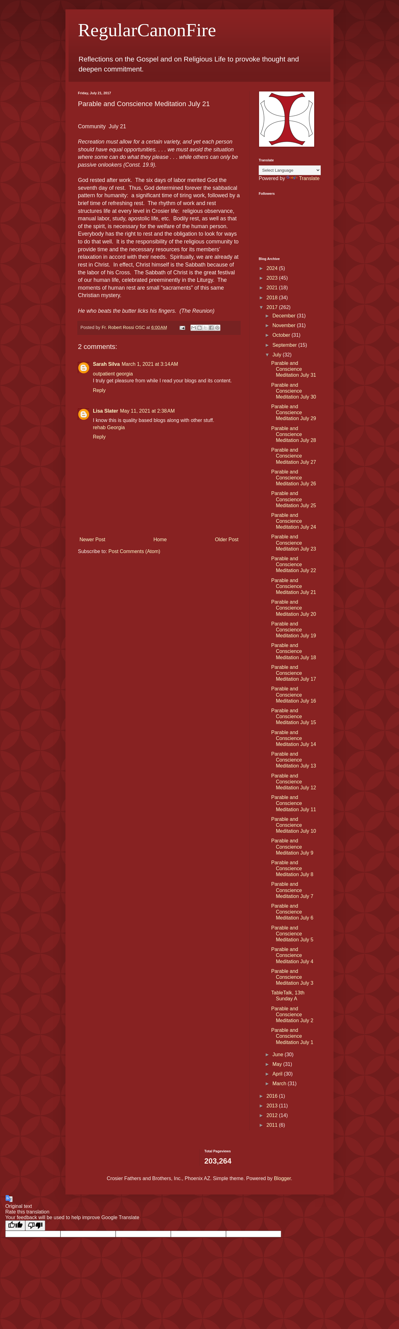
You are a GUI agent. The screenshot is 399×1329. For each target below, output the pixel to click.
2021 (273, 287)
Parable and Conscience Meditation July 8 (292, 868)
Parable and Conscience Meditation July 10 (293, 825)
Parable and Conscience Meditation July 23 (293, 542)
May (277, 1064)
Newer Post (92, 539)
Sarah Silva (106, 364)
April (278, 1073)
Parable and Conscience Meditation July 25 (293, 499)
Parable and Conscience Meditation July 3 (292, 977)
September (285, 345)
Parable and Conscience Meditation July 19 (293, 629)
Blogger (282, 1178)
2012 (273, 1115)
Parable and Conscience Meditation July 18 (293, 651)
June (278, 1054)
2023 (273, 278)
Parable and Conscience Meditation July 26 (293, 477)
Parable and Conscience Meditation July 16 (293, 694)
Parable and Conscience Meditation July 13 (293, 759)
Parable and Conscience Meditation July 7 (292, 890)
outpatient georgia (113, 373)
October (281, 335)
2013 (273, 1105)
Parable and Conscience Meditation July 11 (293, 803)
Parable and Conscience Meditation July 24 (293, 521)
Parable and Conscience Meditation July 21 (293, 586)
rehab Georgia (109, 427)
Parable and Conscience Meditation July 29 (293, 412)
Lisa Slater (105, 411)
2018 (273, 297)
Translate (303, 178)
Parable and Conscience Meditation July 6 (292, 911)
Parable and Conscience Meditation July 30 (293, 391)
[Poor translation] (35, 1225)
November (284, 325)
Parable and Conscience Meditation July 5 (292, 933)
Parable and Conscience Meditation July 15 (293, 716)
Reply (99, 390)
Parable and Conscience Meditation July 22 (293, 564)
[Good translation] (15, 1225)
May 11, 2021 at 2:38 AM (147, 411)
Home (160, 539)
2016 (273, 1096)
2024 (273, 268)
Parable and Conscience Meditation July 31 (293, 369)
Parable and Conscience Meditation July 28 (293, 434)
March (280, 1083)
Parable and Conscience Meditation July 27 (293, 455)
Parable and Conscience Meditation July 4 (292, 955)
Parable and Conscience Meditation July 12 (293, 781)
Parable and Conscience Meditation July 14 (293, 738)
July (277, 354)
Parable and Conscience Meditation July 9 (292, 846)
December (284, 315)
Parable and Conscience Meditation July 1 (292, 1036)
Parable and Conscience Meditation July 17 (293, 673)
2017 (273, 307)
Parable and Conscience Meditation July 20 (293, 607)
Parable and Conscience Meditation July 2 (292, 1014)
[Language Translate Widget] (290, 170)
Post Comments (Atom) (134, 551)
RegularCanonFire (147, 30)
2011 (273, 1125)
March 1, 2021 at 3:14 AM (150, 364)
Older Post (226, 539)
